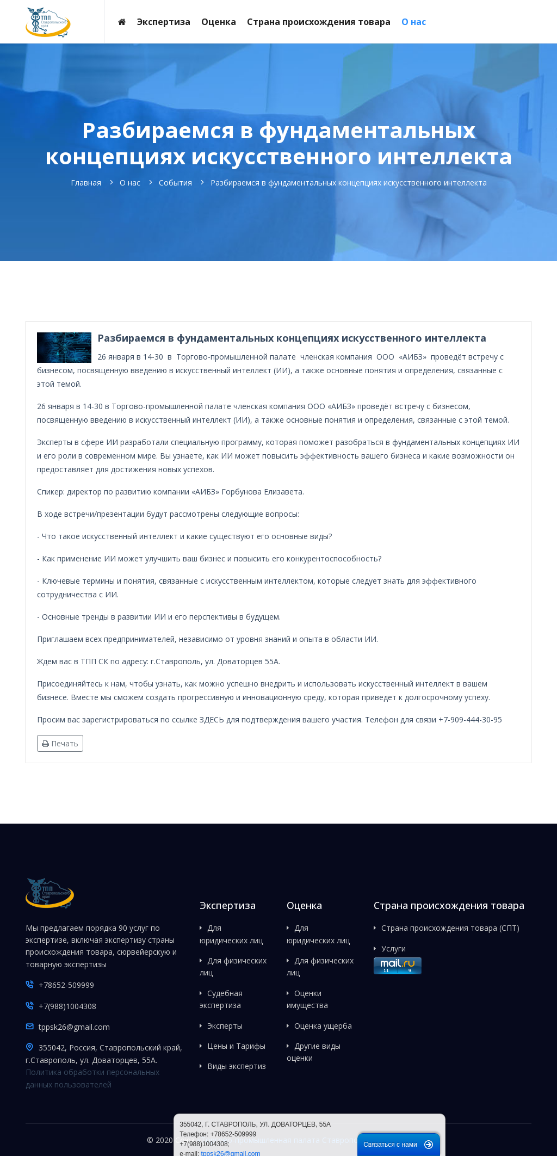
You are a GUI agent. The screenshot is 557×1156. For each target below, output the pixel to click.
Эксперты (225, 1026)
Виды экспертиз (236, 1066)
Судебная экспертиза (221, 999)
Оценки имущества (307, 999)
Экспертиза (163, 22)
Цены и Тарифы (236, 1046)
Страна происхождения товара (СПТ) (450, 928)
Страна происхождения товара (319, 22)
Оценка (218, 22)
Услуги (393, 948)
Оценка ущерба (323, 1026)
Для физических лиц (233, 966)
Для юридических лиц (231, 934)
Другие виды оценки (314, 1052)
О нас (413, 22)
